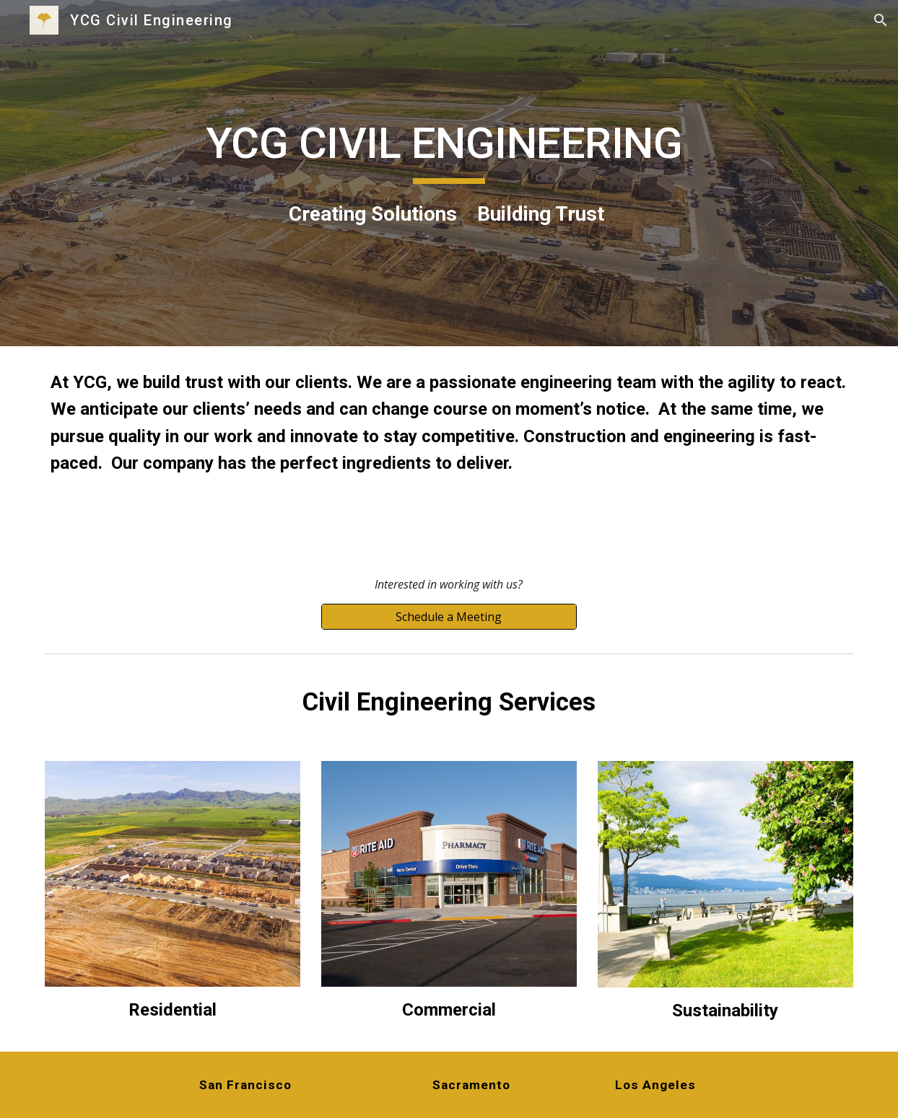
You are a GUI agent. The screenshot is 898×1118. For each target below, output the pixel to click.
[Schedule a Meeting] (449, 616)
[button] (880, 20)
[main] (449, 172)
